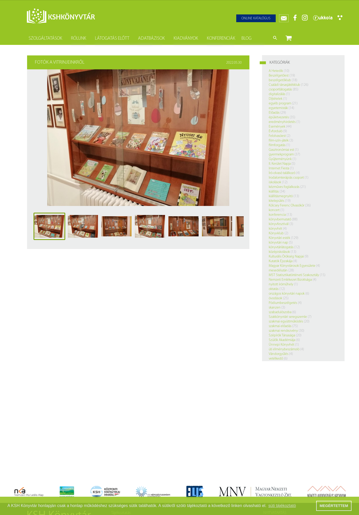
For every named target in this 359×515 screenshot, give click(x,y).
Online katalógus (256, 18)
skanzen (275, 308)
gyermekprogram (281, 154)
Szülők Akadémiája (282, 340)
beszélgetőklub (280, 80)
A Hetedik (276, 71)
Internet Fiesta (279, 168)
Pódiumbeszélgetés (283, 303)
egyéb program (280, 103)
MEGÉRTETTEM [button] (334, 506)
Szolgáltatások (45, 38)
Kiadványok (186, 38)
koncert (274, 210)
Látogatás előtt (112, 38)
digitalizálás (277, 94)
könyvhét (275, 229)
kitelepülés (276, 201)
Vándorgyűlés (278, 354)
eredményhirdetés (282, 122)
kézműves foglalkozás (284, 187)
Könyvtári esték (279, 238)
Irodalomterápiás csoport (286, 178)
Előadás (274, 113)
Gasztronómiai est (281, 150)
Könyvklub (276, 233)
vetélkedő (276, 359)
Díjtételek (275, 99)
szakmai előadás (280, 326)
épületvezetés (279, 117)
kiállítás (274, 192)
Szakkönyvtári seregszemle (288, 317)
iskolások (275, 182)
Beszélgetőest (279, 76)
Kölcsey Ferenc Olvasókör (286, 205)
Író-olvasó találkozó (282, 173)
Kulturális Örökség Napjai (286, 257)
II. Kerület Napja (280, 164)
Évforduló (275, 131)
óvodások (275, 298)
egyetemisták (278, 108)
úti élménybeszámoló (284, 349)
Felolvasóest (277, 136)
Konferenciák (221, 38)
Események (277, 127)
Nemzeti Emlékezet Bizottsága (290, 280)
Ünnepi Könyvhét (281, 345)
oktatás (274, 289)
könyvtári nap (278, 243)
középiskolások (279, 252)
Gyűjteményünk (280, 159)
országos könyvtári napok (287, 294)
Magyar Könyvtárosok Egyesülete (292, 266)
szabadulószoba (280, 312)
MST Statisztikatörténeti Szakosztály (294, 275)
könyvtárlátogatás (281, 247)
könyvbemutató (280, 219)
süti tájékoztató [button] (282, 505)
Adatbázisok (151, 38)
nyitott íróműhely (281, 284)
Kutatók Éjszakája (280, 261)
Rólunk (78, 38)
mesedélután (278, 270)
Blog (246, 38)
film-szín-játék (279, 141)
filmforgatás (277, 145)
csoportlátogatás (280, 90)
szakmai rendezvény (283, 331)
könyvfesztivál (279, 224)
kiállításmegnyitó (281, 196)
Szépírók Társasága (282, 335)
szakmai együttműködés (286, 321)
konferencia (277, 215)
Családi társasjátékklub (284, 85)
